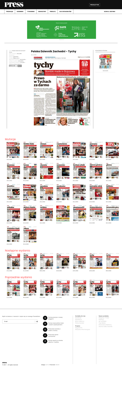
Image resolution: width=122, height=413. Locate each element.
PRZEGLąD (9, 11)
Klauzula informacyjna (82, 329)
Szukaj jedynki (109, 11)
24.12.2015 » (21, 61)
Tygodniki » (16, 56)
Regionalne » (16, 58)
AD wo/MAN (102, 321)
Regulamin (78, 328)
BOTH (47, 364)
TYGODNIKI (31, 11)
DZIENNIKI (20, 11)
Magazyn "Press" (104, 318)
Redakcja (78, 318)
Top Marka (102, 323)
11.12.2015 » (22, 62)
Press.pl (101, 319)
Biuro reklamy (79, 321)
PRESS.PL (53, 11)
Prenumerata (79, 323)
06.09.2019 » (23, 59)
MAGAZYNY (42, 11)
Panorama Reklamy (105, 325)
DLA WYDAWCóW (65, 11)
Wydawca (78, 319)
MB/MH (57, 364)
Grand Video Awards (105, 326)
